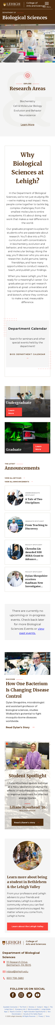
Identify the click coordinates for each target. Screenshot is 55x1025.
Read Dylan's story (18, 727)
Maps (46, 1007)
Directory (31, 1007)
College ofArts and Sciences (36, 942)
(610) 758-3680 (15, 978)
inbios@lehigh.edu (17, 971)
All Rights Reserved (28, 1016)
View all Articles (13, 478)
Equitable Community (10, 1007)
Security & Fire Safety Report (32, 1014)
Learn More (27, 124)
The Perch (23, 1007)
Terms (48, 1016)
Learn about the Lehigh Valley (27, 926)
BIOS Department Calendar (27, 354)
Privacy (40, 1016)
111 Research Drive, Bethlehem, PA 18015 (18, 963)
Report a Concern (15, 1011)
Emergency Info (20, 1009)
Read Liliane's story (25, 822)
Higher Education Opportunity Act (34, 1011)
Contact (39, 1007)
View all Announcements (17, 482)
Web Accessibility (33, 1009)
